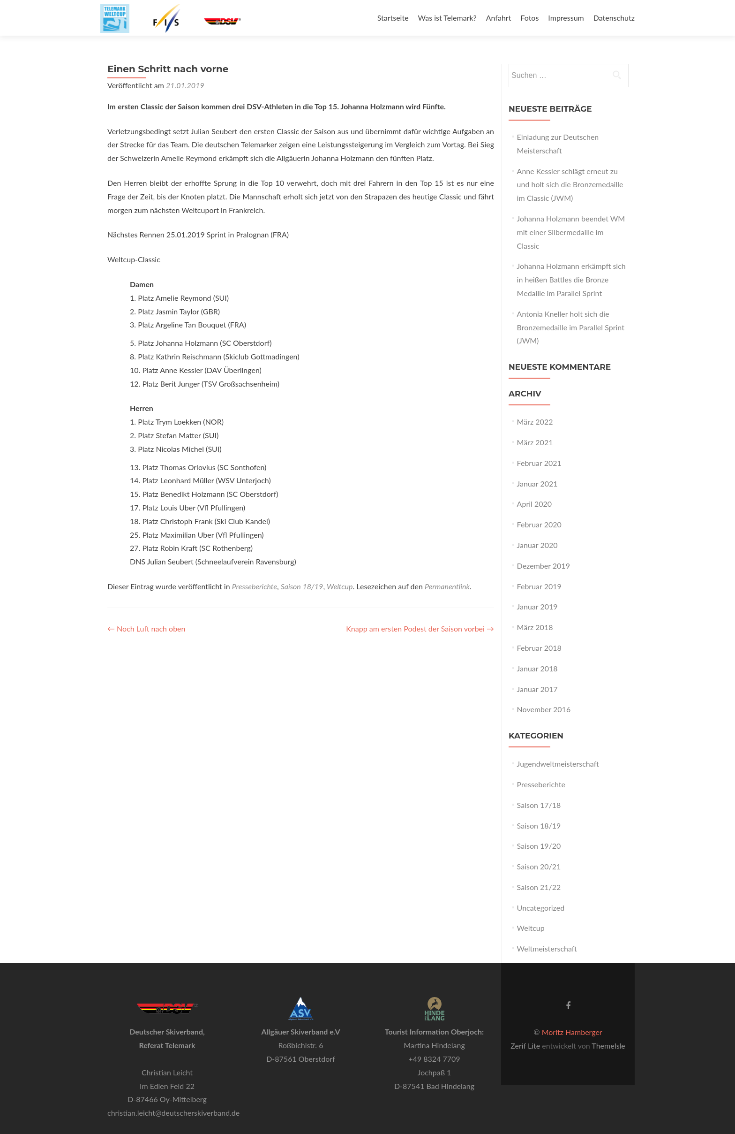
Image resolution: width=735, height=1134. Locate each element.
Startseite (393, 17)
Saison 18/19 (302, 586)
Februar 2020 (539, 524)
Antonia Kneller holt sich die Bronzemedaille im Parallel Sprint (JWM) (570, 327)
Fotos (529, 17)
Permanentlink (447, 586)
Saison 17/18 (539, 804)
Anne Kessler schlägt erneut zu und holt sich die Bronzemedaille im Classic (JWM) (570, 185)
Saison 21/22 (539, 887)
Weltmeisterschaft (547, 948)
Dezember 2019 (543, 565)
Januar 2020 (537, 544)
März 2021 (535, 442)
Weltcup (339, 586)
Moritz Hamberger (572, 1031)
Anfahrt (498, 17)
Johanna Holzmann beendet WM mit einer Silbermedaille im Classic (571, 232)
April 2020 (534, 503)
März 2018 (535, 627)
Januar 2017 (537, 689)
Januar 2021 (537, 483)
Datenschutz (614, 17)
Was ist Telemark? (447, 17)
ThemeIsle (608, 1045)
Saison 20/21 (539, 866)
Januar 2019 (537, 606)
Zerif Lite (526, 1045)
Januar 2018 (537, 668)
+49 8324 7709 (434, 1058)
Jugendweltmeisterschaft (558, 763)
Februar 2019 (539, 586)
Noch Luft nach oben (146, 628)
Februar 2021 (539, 462)
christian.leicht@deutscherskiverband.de (173, 1112)
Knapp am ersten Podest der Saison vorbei (420, 628)
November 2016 (544, 709)
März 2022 (535, 421)
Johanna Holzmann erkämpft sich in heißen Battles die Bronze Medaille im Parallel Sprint (571, 279)
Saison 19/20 (539, 845)
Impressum (566, 17)
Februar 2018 (539, 647)
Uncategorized (541, 907)
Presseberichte (254, 586)
